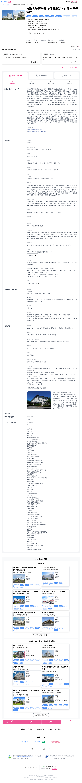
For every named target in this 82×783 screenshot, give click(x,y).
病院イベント (66, 75)
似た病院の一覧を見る (41, 715)
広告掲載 (49, 729)
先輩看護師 (41, 75)
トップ (2, 5)
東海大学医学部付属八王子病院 (37, 131)
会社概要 (23, 729)
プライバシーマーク (56, 757)
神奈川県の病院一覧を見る (41, 635)
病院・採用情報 (15, 75)
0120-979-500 (51, 766)
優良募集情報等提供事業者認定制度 (25, 757)
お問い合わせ (58, 729)
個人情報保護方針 (39, 729)
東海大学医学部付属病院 (35, 129)
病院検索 (8, 5)
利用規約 (30, 729)
